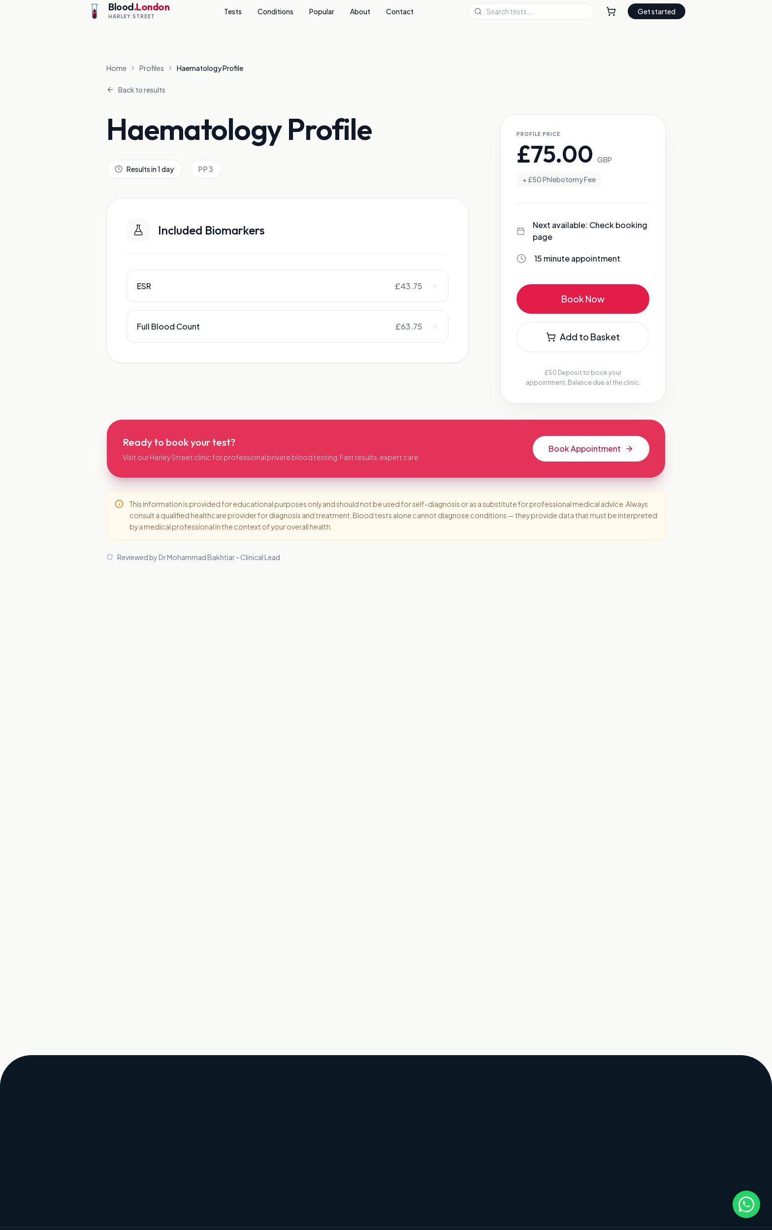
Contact (400, 11)
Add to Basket (583, 336)
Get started (657, 11)
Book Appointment (591, 448)
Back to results (135, 89)
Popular (321, 11)
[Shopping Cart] (611, 11)
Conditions (275, 11)
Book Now (583, 298)
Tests (233, 11)
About (360, 11)
